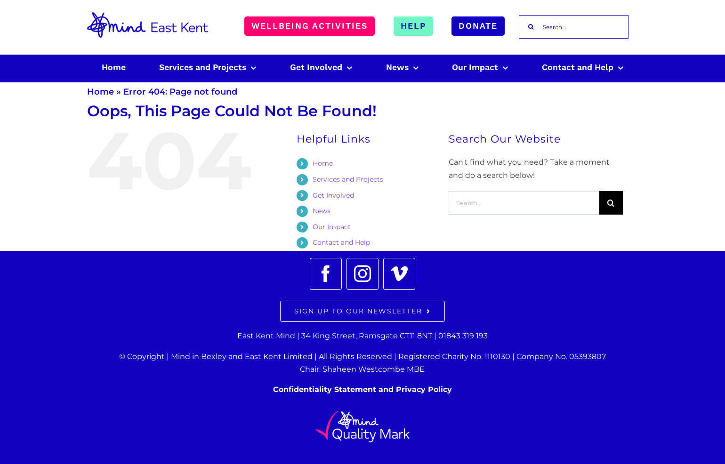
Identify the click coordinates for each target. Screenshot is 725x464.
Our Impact (332, 227)
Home (100, 92)
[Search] (530, 27)
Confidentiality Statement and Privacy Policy (362, 389)
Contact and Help (341, 242)
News (321, 211)
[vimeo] (399, 274)
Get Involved (333, 195)
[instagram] (362, 274)
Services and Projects (348, 179)
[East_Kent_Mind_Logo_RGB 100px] (147, 15)
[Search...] (573, 27)
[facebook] (326, 274)
